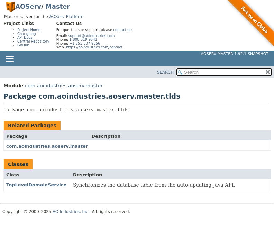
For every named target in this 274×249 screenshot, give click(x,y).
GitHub (23, 45)
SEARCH (165, 72)
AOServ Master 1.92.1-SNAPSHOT (234, 54)
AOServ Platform (66, 16)
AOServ (28, 6)
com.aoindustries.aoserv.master (64, 86)
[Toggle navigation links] (9, 59)
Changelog (26, 34)
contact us (122, 30)
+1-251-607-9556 (84, 43)
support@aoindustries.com (91, 36)
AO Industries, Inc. (71, 211)
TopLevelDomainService (36, 184)
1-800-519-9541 (83, 40)
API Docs (25, 37)
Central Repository (33, 41)
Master (58, 6)
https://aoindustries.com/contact (94, 47)
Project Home (28, 30)
